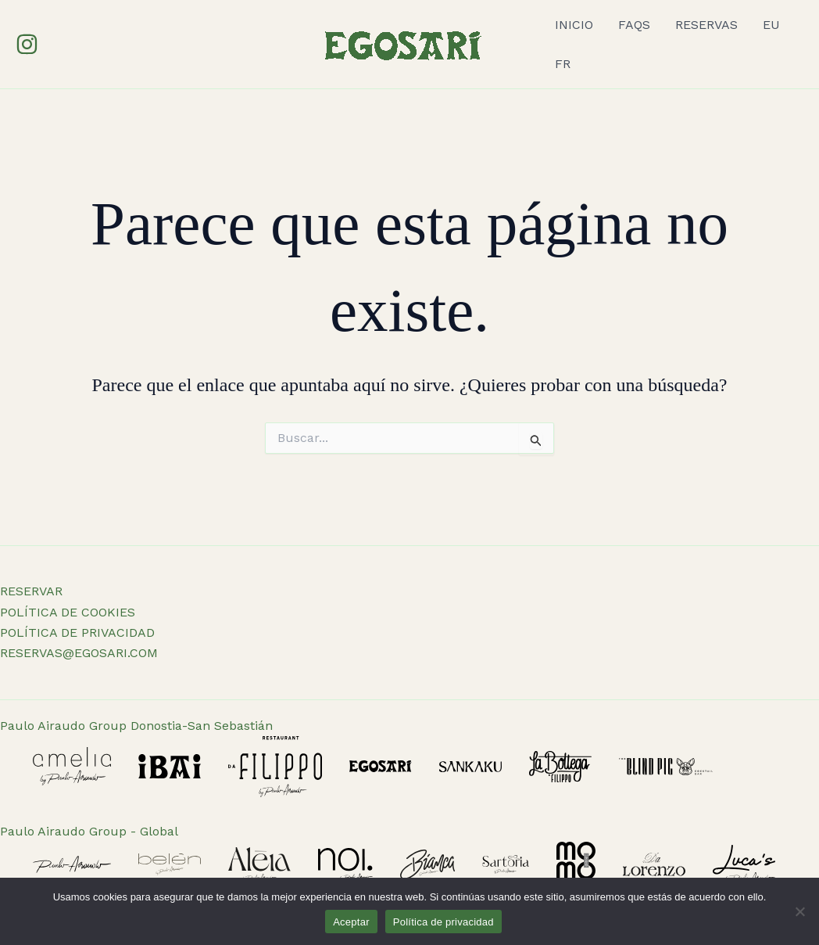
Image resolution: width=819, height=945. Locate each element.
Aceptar (351, 922)
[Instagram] (27, 44)
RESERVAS (706, 24)
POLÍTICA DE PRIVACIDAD (77, 632)
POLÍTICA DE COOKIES (67, 612)
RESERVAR (31, 591)
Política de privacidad (443, 922)
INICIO (574, 24)
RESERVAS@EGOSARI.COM (79, 652)
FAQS (634, 24)
